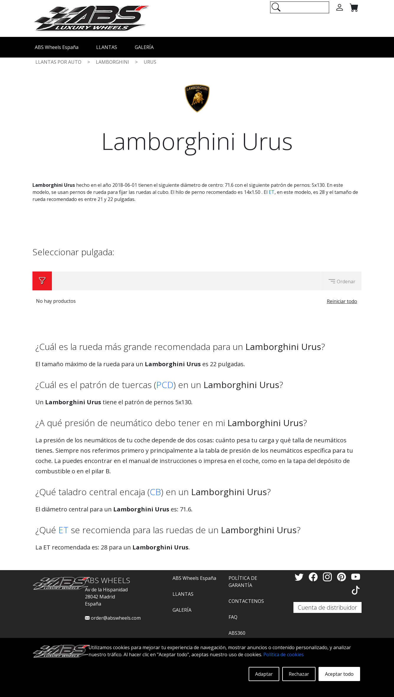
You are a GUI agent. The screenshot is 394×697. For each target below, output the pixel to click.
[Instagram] (328, 576)
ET (272, 192)
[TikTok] (356, 590)
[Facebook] (314, 576)
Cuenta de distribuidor (327, 607)
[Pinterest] (343, 576)
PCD (164, 385)
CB (155, 492)
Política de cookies (283, 654)
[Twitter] (300, 576)
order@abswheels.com (113, 618)
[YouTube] (356, 576)
